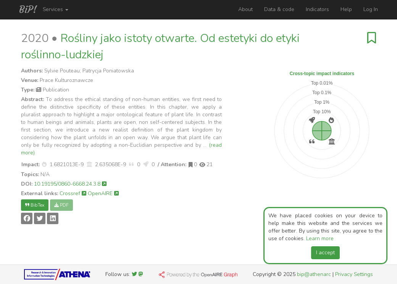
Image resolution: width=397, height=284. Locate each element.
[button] (44, 164)
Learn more (320, 238)
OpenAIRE (103, 193)
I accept (325, 252)
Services (55, 9)
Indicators (317, 9)
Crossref (73, 193)
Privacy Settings (354, 274)
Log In (370, 9)
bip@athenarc (314, 274)
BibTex (34, 205)
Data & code (279, 9)
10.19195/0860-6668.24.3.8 (70, 184)
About (245, 9)
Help (346, 9)
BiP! (28, 9)
